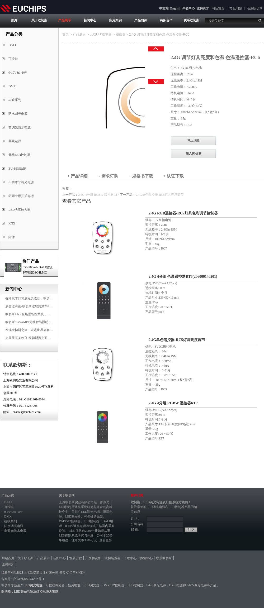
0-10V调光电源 (75, 526)
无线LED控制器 (19, 155)
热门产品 (30, 261)
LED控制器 (91, 521)
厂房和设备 (93, 558)
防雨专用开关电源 (21, 196)
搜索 (260, 20)
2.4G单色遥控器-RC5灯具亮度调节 (160, 195)
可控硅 (13, 59)
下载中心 (130, 558)
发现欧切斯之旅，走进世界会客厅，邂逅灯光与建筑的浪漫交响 (49, 330)
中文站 (164, 8)
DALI (12, 45)
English (175, 8)
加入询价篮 (193, 153)
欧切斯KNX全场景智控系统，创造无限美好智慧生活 (42, 314)
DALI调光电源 (156, 585)
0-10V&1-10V (17, 72)
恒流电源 (74, 585)
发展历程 (75, 558)
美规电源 (14, 141)
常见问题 (235, 8)
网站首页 (218, 8)
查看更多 (105, 540)
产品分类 (8, 495)
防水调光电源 (17, 114)
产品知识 (140, 20)
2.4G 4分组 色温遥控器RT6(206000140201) (183, 277)
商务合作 (166, 20)
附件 (11, 237)
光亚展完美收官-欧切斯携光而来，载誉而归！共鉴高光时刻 (47, 338)
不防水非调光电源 (21, 182)
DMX (12, 86)
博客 (62, 573)
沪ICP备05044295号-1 (28, 579)
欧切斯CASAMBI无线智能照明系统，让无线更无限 (41, 322)
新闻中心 (90, 20)
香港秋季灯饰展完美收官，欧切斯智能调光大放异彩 (41, 298)
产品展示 (64, 20)
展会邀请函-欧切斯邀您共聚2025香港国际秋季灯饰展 (42, 306)
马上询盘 (193, 140)
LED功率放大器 (19, 210)
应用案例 (115, 20)
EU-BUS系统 (17, 168)
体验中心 (188, 8)
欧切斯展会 (112, 558)
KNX (11, 223)
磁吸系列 (14, 100)
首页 (14, 20)
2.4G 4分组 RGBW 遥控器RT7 (98, 195)
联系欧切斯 (255, 8)
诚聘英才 (202, 8)
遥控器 (120, 34)
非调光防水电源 (19, 127)
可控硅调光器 (93, 516)
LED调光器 (73, 516)
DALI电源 (176, 585)
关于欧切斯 (39, 20)
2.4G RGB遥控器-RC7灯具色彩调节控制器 (183, 213)
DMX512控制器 (70, 521)
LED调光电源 (90, 512)
